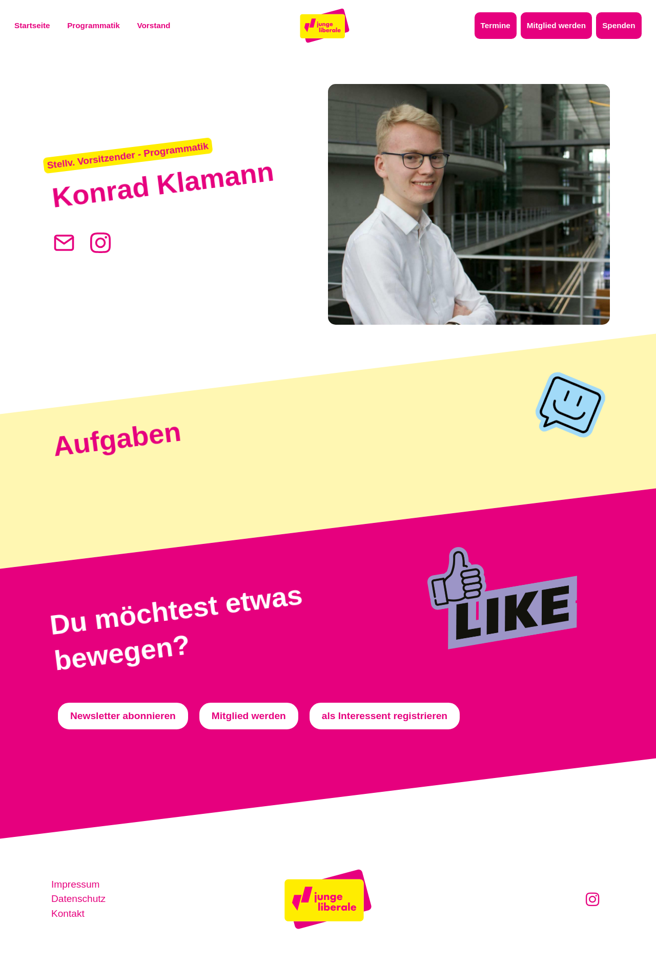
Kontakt (68, 913)
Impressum (75, 884)
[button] (129, 155)
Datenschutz (78, 899)
